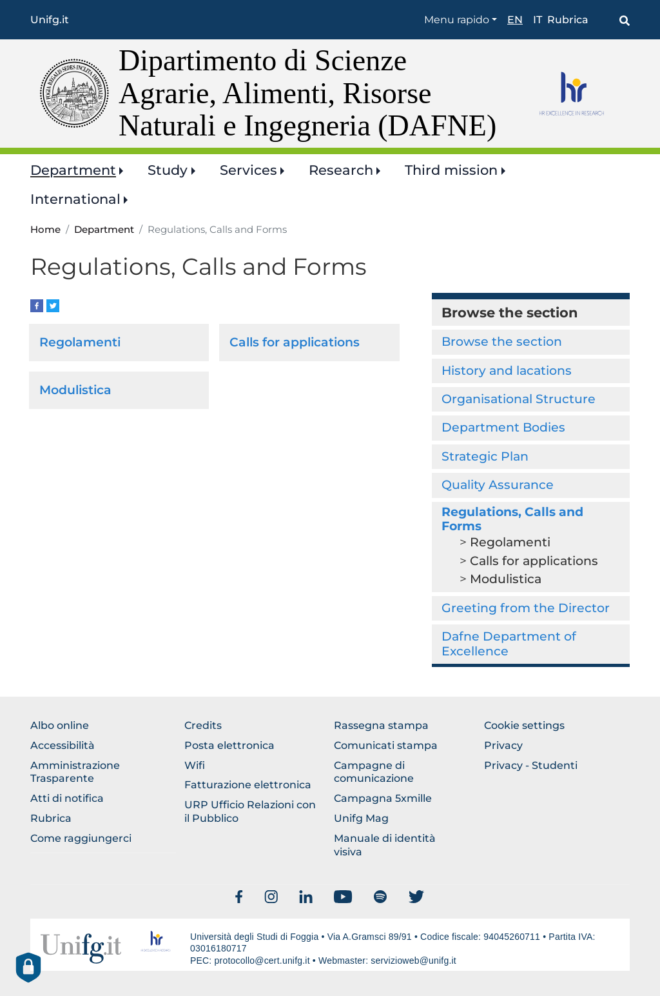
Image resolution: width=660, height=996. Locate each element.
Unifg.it (49, 20)
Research (341, 170)
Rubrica (567, 20)
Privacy (503, 745)
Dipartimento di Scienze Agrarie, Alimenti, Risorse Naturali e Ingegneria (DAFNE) (307, 93)
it (537, 20)
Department (73, 170)
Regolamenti (80, 342)
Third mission (451, 170)
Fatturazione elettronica (247, 785)
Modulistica (75, 390)
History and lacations (507, 370)
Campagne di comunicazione (374, 772)
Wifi (194, 765)
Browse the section (502, 341)
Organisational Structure (519, 399)
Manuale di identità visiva (385, 845)
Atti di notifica (67, 798)
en (515, 20)
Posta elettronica (229, 745)
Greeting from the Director (526, 608)
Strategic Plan (485, 456)
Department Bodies (503, 427)
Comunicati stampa (386, 745)
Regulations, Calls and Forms (512, 518)
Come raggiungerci (80, 838)
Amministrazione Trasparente (75, 772)
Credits (203, 725)
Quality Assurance (498, 484)
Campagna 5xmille (383, 798)
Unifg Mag (361, 818)
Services (248, 170)
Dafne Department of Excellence (509, 643)
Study (168, 170)
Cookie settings (524, 725)
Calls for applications (294, 342)
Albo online (59, 725)
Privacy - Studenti (531, 765)
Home (45, 229)
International (75, 199)
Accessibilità (62, 745)
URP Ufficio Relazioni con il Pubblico (250, 811)
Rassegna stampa (381, 725)
